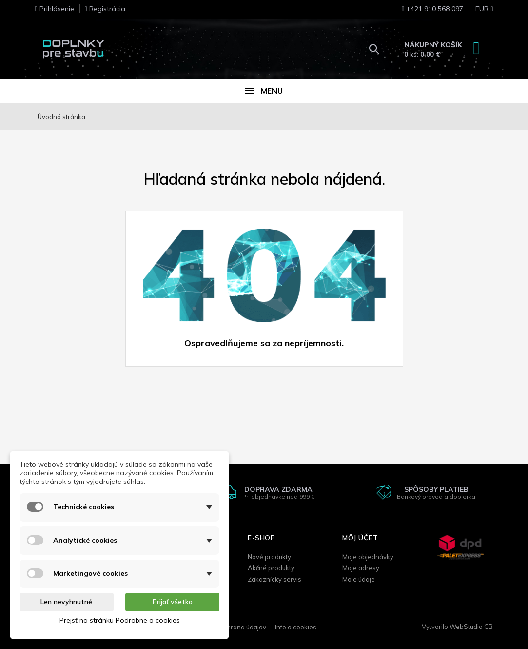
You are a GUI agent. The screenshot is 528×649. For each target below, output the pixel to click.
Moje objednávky (367, 557)
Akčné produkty (271, 568)
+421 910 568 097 (432, 8)
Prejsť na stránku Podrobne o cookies (119, 620)
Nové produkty (269, 557)
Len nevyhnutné (66, 601)
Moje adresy (360, 568)
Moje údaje (358, 579)
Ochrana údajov (242, 627)
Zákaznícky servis (274, 579)
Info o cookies (295, 627)
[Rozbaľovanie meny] (479, 12)
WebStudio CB (471, 626)
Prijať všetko (173, 601)
